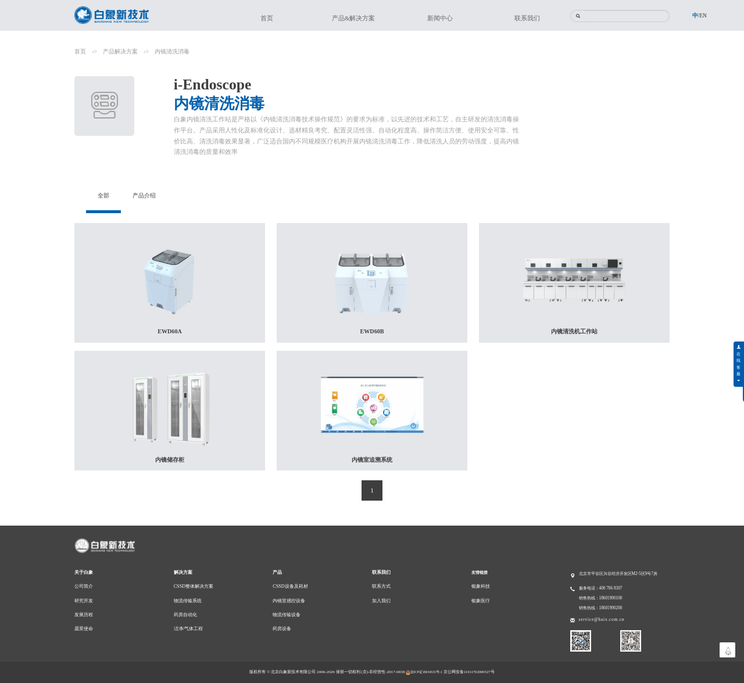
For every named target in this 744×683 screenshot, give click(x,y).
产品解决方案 (120, 51)
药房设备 (282, 628)
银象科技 (480, 586)
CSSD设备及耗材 (290, 586)
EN (703, 15)
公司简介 (83, 586)
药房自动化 (185, 614)
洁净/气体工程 (188, 628)
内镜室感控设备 (289, 600)
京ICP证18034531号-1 (424, 672)
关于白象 (83, 572)
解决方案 (183, 572)
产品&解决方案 (353, 18)
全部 (104, 195)
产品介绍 (146, 195)
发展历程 (83, 614)
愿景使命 (83, 628)
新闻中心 (440, 18)
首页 (266, 18)
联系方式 (381, 586)
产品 (277, 572)
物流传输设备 (287, 614)
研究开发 (83, 600)
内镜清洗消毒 (172, 51)
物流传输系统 (188, 600)
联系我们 (527, 18)
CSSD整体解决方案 (193, 586)
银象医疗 (480, 600)
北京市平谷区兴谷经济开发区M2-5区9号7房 (618, 573)
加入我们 (381, 600)
